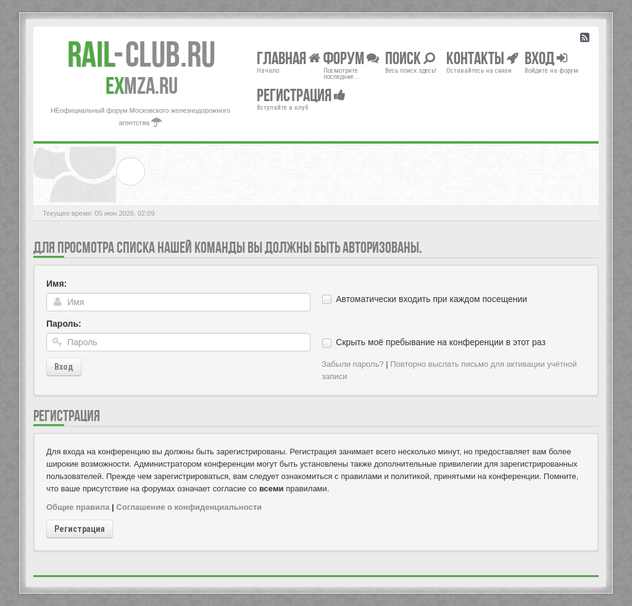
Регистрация (79, 529)
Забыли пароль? (352, 364)
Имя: (56, 284)
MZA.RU (142, 86)
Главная (288, 57)
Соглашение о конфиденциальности (189, 507)
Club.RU (141, 54)
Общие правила (77, 507)
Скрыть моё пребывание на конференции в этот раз (441, 342)
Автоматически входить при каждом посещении (431, 299)
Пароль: (63, 324)
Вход (63, 367)
